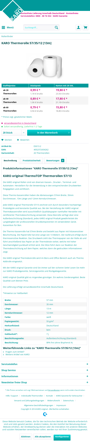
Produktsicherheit (32, 160)
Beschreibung (10, 160)
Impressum (61, 405)
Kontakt (49, 395)
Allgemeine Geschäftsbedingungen (38, 405)
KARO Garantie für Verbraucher (69, 395)
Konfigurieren (62, 436)
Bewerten (23, 139)
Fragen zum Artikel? (13, 351)
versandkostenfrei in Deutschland (20, 123)
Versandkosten (54, 390)
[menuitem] (7, 27)
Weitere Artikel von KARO (16, 354)
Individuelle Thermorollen (32, 395)
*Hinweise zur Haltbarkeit (15, 293)
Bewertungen (55, 160)
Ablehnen (25, 436)
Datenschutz (68, 400)
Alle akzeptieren (43, 436)
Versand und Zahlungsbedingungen (29, 400)
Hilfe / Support (12, 395)
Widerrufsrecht (53, 400)
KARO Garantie (60, 16)
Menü (8, 27)
